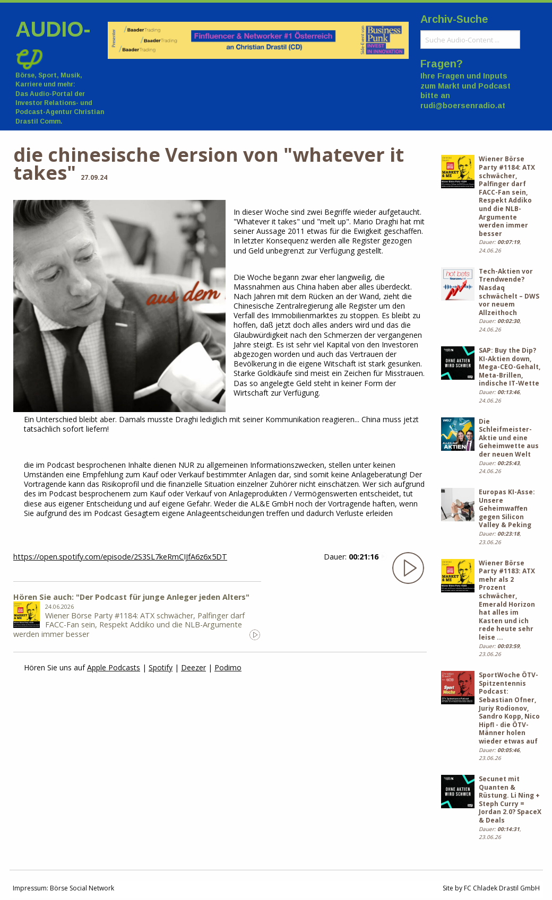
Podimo (228, 667)
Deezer (193, 667)
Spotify (160, 667)
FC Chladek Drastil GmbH (502, 888)
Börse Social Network (82, 888)
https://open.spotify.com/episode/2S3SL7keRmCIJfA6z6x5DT (120, 557)
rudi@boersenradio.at (462, 105)
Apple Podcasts (113, 667)
